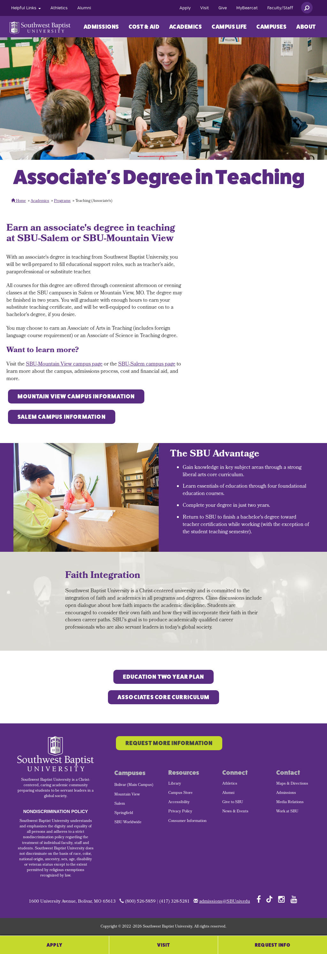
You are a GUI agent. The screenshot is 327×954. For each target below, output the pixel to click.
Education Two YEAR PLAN (163, 677)
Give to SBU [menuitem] (232, 802)
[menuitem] (26, 8)
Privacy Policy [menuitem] (180, 812)
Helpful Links (26, 8)
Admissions (101, 27)
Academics (185, 27)
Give (222, 8)
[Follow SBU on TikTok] (269, 899)
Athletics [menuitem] (229, 784)
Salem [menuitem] (119, 804)
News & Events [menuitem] (235, 812)
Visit (204, 8)
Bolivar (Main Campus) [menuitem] (133, 785)
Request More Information (169, 743)
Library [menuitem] (174, 784)
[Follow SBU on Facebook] (258, 899)
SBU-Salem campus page (146, 364)
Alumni (84, 8)
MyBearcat (247, 8)
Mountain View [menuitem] (127, 795)
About (306, 27)
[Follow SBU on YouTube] (294, 899)
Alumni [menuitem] (228, 793)
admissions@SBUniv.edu (224, 902)
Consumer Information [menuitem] (187, 821)
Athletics (59, 8)
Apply (185, 8)
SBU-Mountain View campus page (64, 364)
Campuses (271, 27)
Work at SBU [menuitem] (287, 812)
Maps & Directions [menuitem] (292, 784)
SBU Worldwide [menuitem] (127, 822)
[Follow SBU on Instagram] (281, 899)
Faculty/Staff (280, 8)
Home (18, 201)
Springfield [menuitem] (123, 813)
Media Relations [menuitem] (290, 802)
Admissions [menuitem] (286, 793)
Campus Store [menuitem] (180, 793)
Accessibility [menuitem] (179, 802)
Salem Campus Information (62, 417)
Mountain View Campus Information (76, 396)
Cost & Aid (144, 27)
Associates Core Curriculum (163, 697)
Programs (62, 201)
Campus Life (229, 27)
